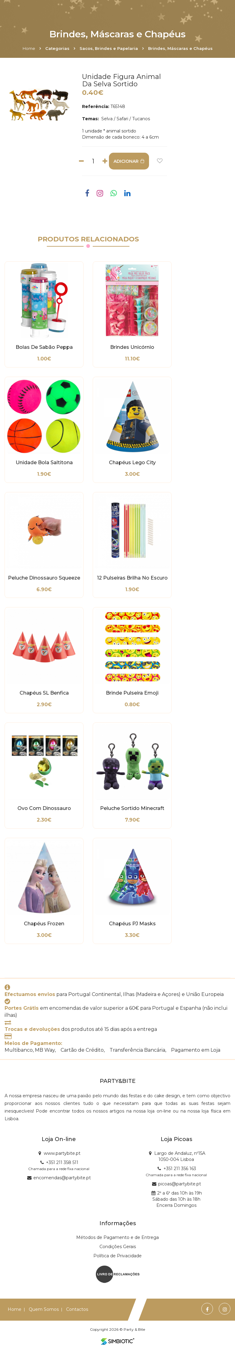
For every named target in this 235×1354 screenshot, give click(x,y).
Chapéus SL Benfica (44, 693)
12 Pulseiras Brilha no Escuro (132, 578)
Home (29, 48)
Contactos (77, 1309)
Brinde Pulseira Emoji (132, 693)
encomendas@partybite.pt (62, 1178)
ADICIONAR (129, 161)
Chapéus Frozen (44, 924)
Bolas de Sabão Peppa (44, 347)
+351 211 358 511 (62, 1162)
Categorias (57, 48)
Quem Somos (44, 1309)
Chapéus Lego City (132, 462)
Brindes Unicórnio (132, 347)
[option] (39, 105)
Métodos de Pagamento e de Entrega (117, 1237)
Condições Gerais (117, 1246)
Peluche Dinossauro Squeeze (44, 578)
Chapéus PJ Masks (132, 924)
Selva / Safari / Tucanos (125, 118)
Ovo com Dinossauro (44, 808)
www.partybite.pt (62, 1153)
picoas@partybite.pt (179, 1184)
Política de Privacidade (117, 1256)
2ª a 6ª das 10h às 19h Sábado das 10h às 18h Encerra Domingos (177, 1199)
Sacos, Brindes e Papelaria (109, 48)
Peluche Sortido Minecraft (132, 808)
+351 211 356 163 (179, 1168)
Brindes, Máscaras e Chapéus (180, 48)
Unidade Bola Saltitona (44, 462)
